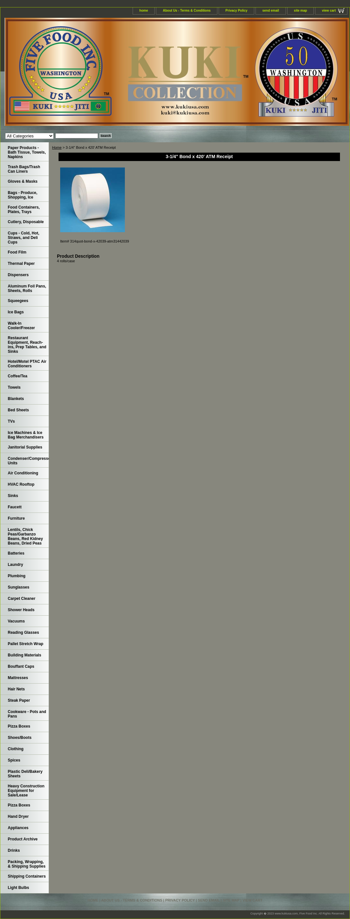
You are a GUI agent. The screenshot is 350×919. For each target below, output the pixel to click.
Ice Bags (16, 312)
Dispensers (18, 275)
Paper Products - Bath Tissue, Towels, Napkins (27, 152)
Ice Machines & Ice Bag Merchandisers (26, 434)
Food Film (17, 252)
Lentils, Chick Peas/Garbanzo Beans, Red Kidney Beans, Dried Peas (25, 536)
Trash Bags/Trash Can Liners (24, 169)
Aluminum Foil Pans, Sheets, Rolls (27, 288)
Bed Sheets (18, 410)
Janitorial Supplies (25, 447)
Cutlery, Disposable (26, 222)
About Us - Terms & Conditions (187, 10)
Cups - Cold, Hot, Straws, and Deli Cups (23, 237)
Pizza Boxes (19, 726)
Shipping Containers (27, 876)
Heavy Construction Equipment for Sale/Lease (26, 790)
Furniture (16, 518)
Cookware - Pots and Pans (27, 714)
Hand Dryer (18, 816)
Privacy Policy (236, 10)
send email (270, 10)
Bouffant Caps (21, 666)
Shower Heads (21, 610)
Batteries (16, 553)
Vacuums (16, 621)
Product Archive (23, 839)
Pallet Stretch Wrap (25, 644)
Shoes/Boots (19, 737)
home (143, 10)
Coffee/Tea (17, 376)
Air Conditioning (23, 473)
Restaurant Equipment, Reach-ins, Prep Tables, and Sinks (27, 345)
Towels (14, 387)
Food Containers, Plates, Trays (24, 209)
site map (300, 10)
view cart (329, 10)
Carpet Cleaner (21, 598)
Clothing (16, 749)
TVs (11, 421)
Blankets (16, 398)
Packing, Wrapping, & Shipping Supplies (27, 864)
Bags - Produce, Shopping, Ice (22, 195)
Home (56, 147)
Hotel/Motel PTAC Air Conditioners (27, 363)
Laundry (15, 564)
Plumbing (17, 576)
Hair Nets (16, 689)
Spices (14, 760)
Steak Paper (19, 700)
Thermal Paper (21, 263)
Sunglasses (18, 587)
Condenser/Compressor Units (28, 460)
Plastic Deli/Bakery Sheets (25, 773)
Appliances (18, 828)
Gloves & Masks (23, 181)
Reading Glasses (23, 632)
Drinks (14, 850)
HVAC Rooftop (21, 484)
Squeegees (18, 300)
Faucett (15, 507)
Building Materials (24, 655)
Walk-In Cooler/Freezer (21, 325)
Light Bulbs (18, 887)
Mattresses (18, 678)
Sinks (13, 495)
